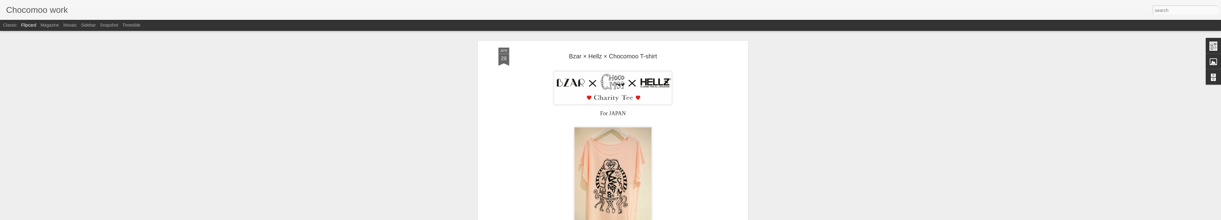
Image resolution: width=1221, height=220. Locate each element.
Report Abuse (647, 216)
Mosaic (70, 25)
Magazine (50, 25)
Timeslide (131, 25)
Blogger (629, 216)
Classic (10, 25)
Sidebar (88, 25)
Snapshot (109, 25)
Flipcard (28, 25)
